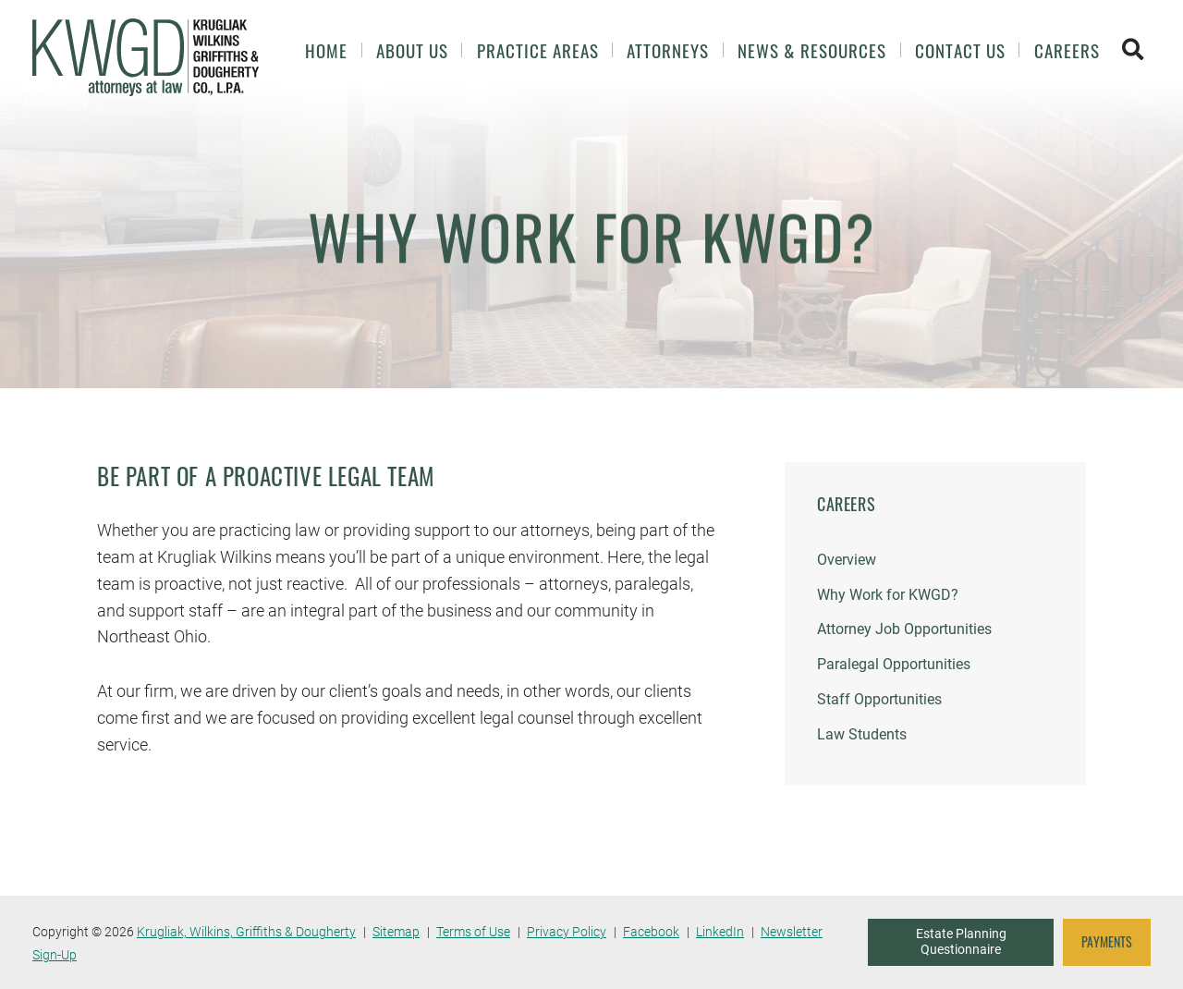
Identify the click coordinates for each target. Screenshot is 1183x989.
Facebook (651, 931)
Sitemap (396, 931)
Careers (1067, 50)
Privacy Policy (566, 931)
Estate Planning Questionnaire (961, 942)
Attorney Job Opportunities (904, 629)
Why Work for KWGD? (887, 595)
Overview (846, 559)
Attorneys (668, 50)
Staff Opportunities (879, 699)
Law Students (862, 734)
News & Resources (812, 50)
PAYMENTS (1106, 942)
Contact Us (960, 50)
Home (326, 50)
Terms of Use (473, 931)
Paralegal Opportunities (893, 664)
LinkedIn (720, 931)
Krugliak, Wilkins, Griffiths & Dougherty (246, 931)
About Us (412, 50)
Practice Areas (538, 50)
